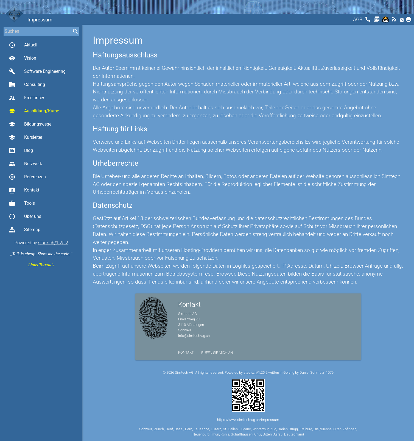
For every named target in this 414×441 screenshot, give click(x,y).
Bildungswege (30, 124)
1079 (330, 372)
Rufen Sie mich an (217, 353)
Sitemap (24, 229)
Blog (21, 150)
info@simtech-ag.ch (194, 336)
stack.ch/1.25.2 (53, 242)
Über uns (25, 216)
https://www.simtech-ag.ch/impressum (248, 420)
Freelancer (26, 97)
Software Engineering (37, 71)
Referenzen (27, 177)
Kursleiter (25, 137)
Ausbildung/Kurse (34, 111)
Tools (22, 203)
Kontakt (24, 190)
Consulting (27, 84)
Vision (22, 58)
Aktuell (23, 45)
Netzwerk (25, 163)
